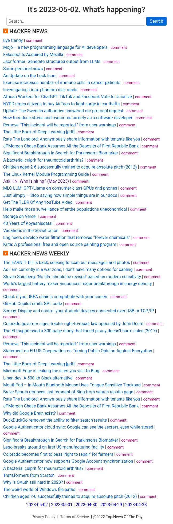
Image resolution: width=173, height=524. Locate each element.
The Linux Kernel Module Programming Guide (46, 174)
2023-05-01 (62, 504)
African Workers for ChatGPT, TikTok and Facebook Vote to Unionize (67, 96)
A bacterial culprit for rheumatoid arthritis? (43, 160)
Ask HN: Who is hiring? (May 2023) (36, 181)
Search (156, 21)
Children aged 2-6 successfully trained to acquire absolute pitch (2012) (70, 167)
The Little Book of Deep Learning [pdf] (38, 131)
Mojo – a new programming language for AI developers (55, 47)
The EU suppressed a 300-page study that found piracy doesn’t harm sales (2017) (80, 330)
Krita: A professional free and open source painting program (59, 244)
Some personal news (23, 68)
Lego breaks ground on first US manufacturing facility (53, 447)
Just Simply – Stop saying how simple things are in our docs (60, 195)
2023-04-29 (111, 504)
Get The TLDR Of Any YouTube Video (37, 202)
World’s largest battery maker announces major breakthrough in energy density (77, 283)
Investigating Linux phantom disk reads (40, 89)
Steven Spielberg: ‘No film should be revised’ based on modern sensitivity (72, 276)
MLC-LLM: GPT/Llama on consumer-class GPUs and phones (60, 188)
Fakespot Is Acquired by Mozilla (33, 54)
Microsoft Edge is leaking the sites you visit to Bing (51, 370)
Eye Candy (13, 40)
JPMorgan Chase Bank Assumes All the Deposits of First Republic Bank (71, 146)
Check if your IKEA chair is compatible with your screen (55, 296)
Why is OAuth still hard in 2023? (33, 482)
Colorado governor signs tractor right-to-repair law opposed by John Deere (73, 323)
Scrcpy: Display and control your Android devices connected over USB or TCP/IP (78, 310)
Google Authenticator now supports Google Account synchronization (68, 461)
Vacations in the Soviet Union (30, 230)
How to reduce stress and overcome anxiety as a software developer (67, 117)
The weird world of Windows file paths (39, 489)
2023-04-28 (136, 504)
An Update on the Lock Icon (29, 75)
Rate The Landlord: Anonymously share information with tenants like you (71, 139)
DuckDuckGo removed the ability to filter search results (55, 420)
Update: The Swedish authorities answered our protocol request (63, 110)
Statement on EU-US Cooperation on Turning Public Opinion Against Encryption (77, 350)
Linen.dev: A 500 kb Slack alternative (37, 378)
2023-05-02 (37, 504)
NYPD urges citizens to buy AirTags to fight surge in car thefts (61, 103)
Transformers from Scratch (28, 475)
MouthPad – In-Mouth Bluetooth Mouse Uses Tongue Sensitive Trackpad (72, 384)
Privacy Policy (43, 517)
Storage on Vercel (20, 216)
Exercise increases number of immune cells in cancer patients (61, 82)
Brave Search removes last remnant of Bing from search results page (68, 391)
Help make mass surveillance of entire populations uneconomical (65, 209)
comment (34, 40)
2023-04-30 (86, 504)
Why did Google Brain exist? (29, 413)
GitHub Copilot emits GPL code (32, 303)
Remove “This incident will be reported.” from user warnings (59, 124)
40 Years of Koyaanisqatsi (27, 223)
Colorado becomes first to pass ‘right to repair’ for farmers (58, 454)
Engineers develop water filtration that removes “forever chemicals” (66, 237)
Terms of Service (74, 517)
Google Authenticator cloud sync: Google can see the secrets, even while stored (78, 427)
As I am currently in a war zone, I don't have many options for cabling (68, 269)
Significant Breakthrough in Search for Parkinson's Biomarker (60, 152)
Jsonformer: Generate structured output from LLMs (51, 61)
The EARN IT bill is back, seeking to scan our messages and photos (66, 262)
